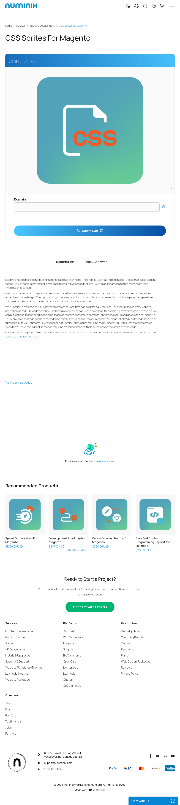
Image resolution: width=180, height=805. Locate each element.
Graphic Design (15, 637)
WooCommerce (73, 637)
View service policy (18, 382)
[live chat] (153, 801)
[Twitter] (157, 755)
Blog (8, 709)
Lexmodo (69, 673)
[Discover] (156, 768)
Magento (69, 643)
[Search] (145, 6)
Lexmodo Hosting (16, 673)
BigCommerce (72, 655)
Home (8, 25)
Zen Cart (68, 631)
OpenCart (69, 661)
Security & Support (17, 661)
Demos (125, 643)
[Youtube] (173, 755)
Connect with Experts (90, 607)
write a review (105, 461)
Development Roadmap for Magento (67, 540)
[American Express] (170, 768)
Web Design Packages (135, 661)
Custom (68, 679)
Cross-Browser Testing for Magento (110, 540)
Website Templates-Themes (23, 667)
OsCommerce (72, 685)
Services (20, 25)
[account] (154, 6)
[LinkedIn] (165, 755)
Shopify (68, 649)
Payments (127, 649)
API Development (16, 649)
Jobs (8, 727)
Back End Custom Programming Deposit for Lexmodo (153, 542)
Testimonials (13, 721)
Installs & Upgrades (17, 655)
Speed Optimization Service (21, 336)
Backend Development (42, 25)
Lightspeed (70, 667)
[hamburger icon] (172, 6)
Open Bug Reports (133, 637)
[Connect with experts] (90, 606)
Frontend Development (20, 631)
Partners (10, 733)
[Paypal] (113, 768)
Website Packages (17, 679)
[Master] (141, 768)
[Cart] (162, 5)
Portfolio (10, 715)
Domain (20, 199)
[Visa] (127, 768)
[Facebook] (150, 755)
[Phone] (127, 6)
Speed (9, 643)
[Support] (136, 6)
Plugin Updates (131, 631)
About (9, 703)
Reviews (126, 667)
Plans (124, 655)
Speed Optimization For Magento (21, 540)
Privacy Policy (129, 673)
